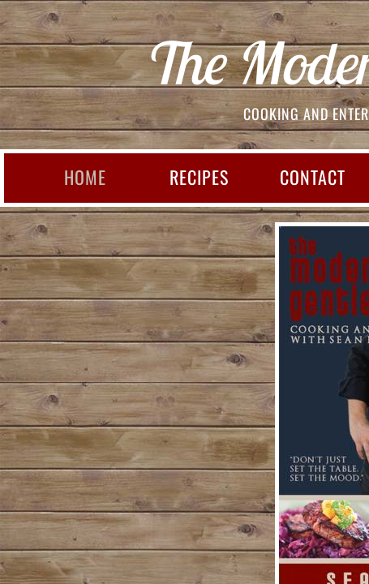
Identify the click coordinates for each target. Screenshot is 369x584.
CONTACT (312, 177)
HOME (85, 177)
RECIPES (199, 177)
